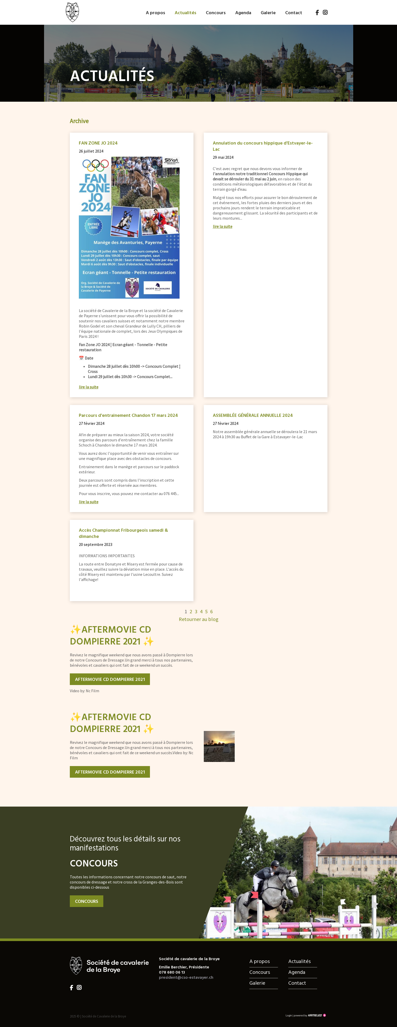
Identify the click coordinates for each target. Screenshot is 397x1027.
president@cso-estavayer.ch (186, 977)
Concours (216, 12)
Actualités (185, 12)
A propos (155, 12)
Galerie (268, 12)
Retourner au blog (198, 619)
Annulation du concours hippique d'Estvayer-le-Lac (263, 146)
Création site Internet (309, 1015)
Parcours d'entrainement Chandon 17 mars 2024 (128, 416)
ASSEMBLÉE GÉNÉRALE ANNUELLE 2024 (253, 416)
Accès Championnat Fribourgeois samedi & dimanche (123, 534)
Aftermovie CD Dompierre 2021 (110, 679)
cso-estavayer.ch (72, 11)
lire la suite (88, 386)
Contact (293, 12)
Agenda (243, 12)
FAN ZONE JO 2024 (98, 143)
